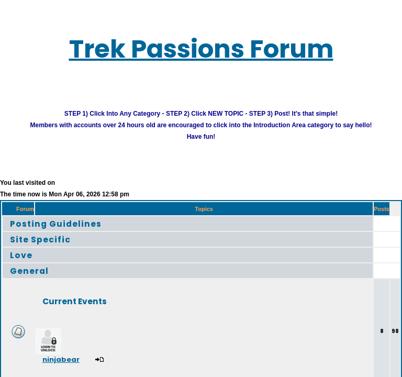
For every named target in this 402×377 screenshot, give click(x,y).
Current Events (92, 309)
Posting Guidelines (67, 231)
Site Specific (48, 247)
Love (24, 263)
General (34, 278)
